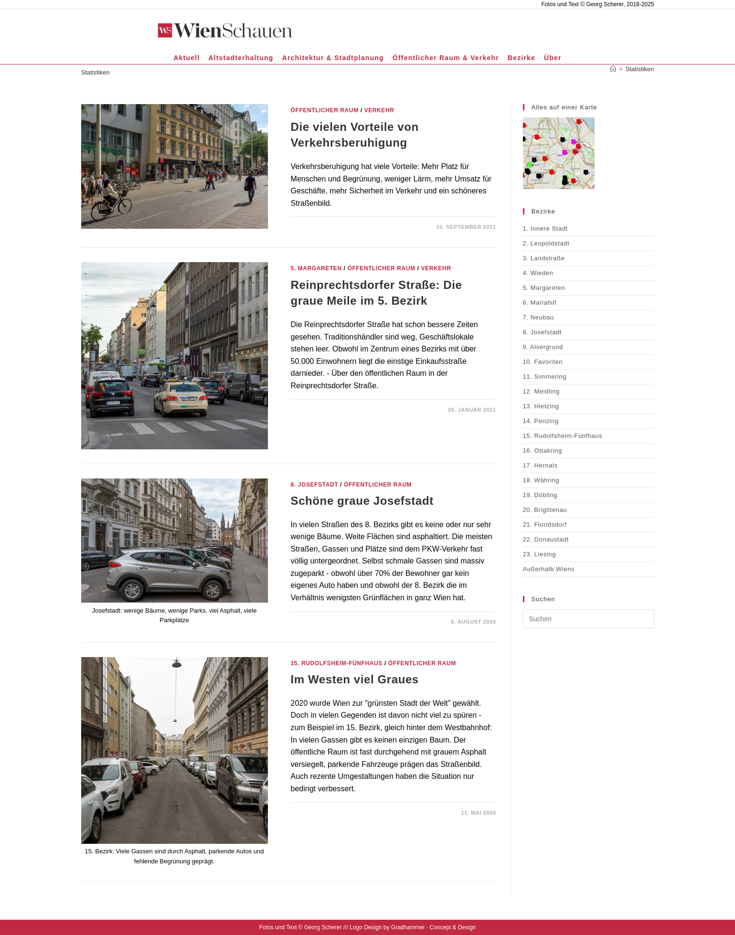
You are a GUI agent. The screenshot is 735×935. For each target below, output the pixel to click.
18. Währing (541, 480)
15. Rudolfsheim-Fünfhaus (337, 663)
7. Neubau (538, 317)
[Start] (613, 69)
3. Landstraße (544, 258)
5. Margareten (316, 268)
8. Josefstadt (315, 484)
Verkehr (379, 110)
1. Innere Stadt (545, 228)
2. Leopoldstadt (546, 243)
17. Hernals (540, 465)
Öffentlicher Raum (325, 110)
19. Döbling (540, 495)
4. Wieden (538, 272)
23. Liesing (539, 554)
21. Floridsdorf (545, 524)
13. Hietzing (541, 406)
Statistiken (640, 69)
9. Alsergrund (543, 347)
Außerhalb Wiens (549, 569)
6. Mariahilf (540, 302)
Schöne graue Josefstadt (362, 500)
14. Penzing (541, 421)
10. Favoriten (543, 361)
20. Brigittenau (545, 509)
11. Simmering (545, 376)
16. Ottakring (542, 450)
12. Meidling (541, 391)
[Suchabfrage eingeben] (588, 618)
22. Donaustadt (546, 539)
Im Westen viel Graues (355, 679)
